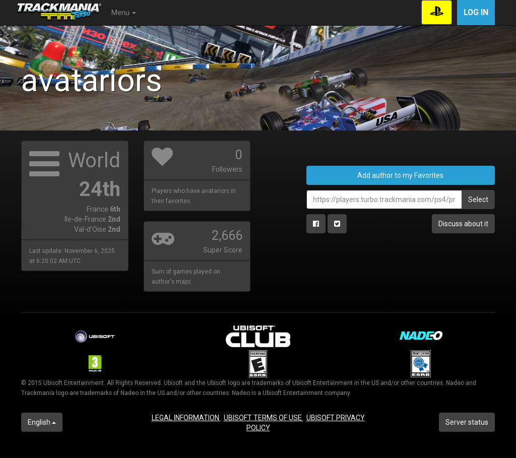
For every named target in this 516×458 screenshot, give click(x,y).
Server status (466, 422)
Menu (123, 13)
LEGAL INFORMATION (186, 418)
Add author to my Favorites (400, 175)
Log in (476, 12)
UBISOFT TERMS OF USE (263, 418)
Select (478, 199)
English (42, 422)
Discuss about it (463, 224)
